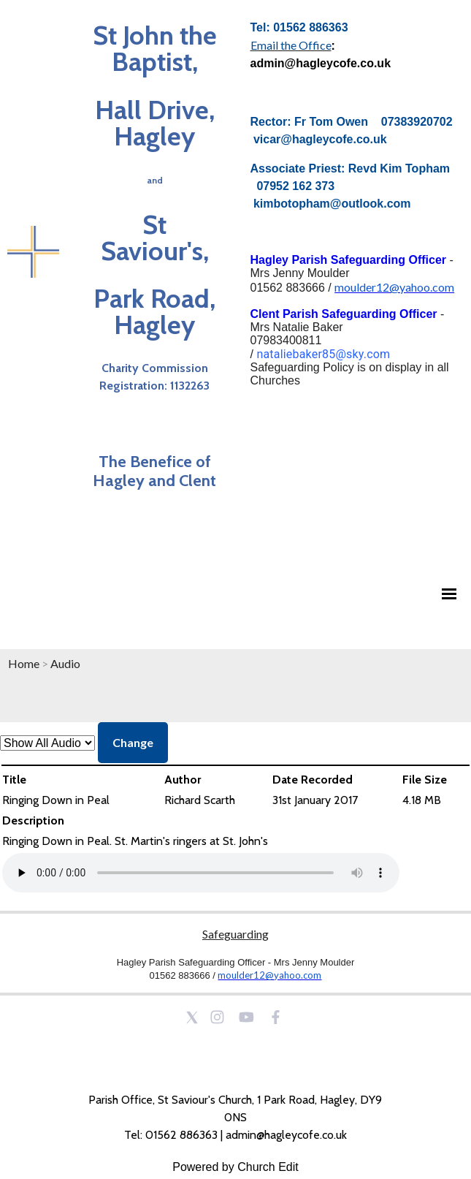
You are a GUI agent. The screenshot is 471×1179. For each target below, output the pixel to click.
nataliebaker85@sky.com (323, 354)
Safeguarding (235, 934)
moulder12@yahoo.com (394, 287)
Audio (65, 663)
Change (132, 742)
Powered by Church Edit (235, 1167)
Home (23, 663)
